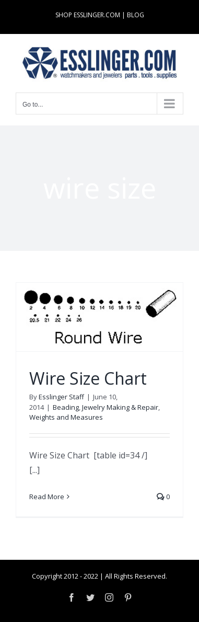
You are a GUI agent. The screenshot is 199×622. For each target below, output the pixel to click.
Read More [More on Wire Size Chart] (46, 496)
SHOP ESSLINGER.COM (87, 14)
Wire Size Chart (88, 378)
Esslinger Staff (61, 396)
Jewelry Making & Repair (120, 407)
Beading (66, 407)
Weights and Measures (66, 417)
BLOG (135, 14)
